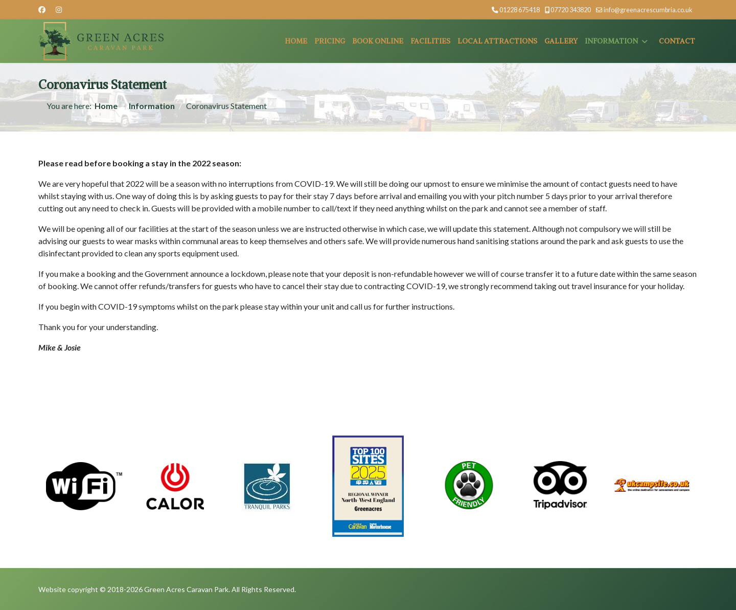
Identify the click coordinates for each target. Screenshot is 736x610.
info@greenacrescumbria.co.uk (648, 10)
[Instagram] (59, 9)
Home (296, 41)
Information (611, 41)
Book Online (377, 41)
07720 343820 (570, 10)
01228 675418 (519, 10)
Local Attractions (497, 41)
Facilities (430, 41)
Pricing (329, 41)
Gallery (561, 41)
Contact (677, 41)
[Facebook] (41, 9)
